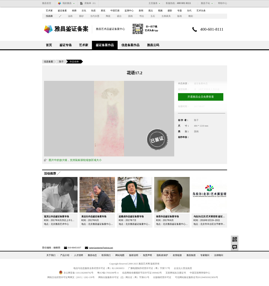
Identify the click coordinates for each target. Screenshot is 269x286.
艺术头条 (201, 10)
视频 (160, 10)
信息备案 (48, 61)
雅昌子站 (205, 3)
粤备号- (108, 272)
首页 (49, 45)
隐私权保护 (162, 255)
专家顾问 (204, 255)
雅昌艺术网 (48, 29)
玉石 (152, 16)
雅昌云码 (153, 45)
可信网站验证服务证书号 (196, 277)
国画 (130, 16)
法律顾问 (218, 255)
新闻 (141, 10)
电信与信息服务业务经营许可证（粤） (98, 268)
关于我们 (50, 255)
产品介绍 (64, 255)
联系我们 (106, 255)
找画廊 (49, 16)
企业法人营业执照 (183, 268)
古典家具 (166, 16)
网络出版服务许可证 (123, 277)
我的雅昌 (67, 3)
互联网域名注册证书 (176, 272)
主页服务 (153, 3)
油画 (70, 16)
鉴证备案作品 (105, 45)
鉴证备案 (62, 10)
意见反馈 (234, 247)
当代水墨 (94, 16)
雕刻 (190, 16)
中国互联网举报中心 (200, 272)
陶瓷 (108, 16)
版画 (179, 16)
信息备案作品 (130, 45)
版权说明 (133, 255)
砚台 (119, 16)
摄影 (170, 10)
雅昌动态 (92, 255)
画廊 (74, 10)
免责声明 (147, 255)
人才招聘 (78, 255)
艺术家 (49, 10)
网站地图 (119, 255)
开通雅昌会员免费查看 (200, 96)
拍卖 (93, 10)
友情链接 (177, 255)
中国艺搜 (114, 10)
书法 (141, 16)
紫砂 (81, 16)
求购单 (90, 3)
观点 (150, 10)
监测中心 (129, 10)
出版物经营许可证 (162, 277)
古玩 (84, 10)
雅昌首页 (46, 3)
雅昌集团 (191, 255)
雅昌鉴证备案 (71, 29)
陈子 (61, 61)
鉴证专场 (65, 45)
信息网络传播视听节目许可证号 (142, 272)
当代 (189, 10)
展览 (103, 10)
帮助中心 (222, 3)
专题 (179, 10)
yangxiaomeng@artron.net (101, 247)
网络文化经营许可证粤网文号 (71, 277)
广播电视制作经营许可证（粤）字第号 (149, 268)
